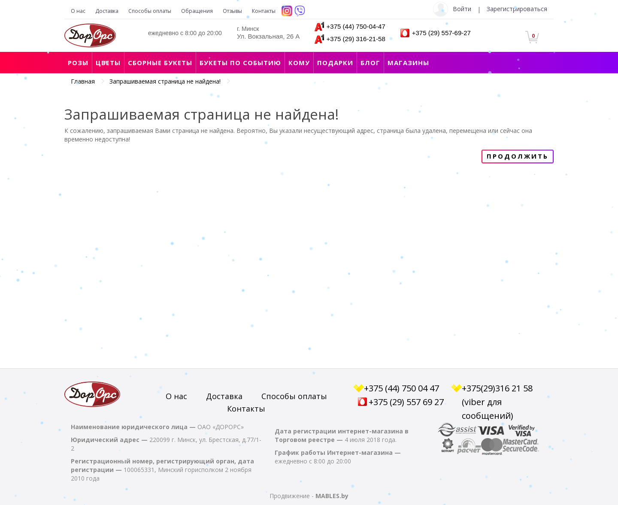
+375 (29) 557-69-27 (441, 32)
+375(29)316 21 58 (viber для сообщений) (497, 401)
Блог (370, 62)
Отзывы (232, 11)
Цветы (108, 62)
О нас (78, 11)
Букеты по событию (240, 62)
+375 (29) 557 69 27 (406, 402)
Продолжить (517, 156)
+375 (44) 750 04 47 (401, 388)
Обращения (197, 11)
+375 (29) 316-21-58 (356, 38)
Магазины (408, 62)
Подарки (335, 62)
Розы (78, 62)
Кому (299, 62)
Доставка (106, 11)
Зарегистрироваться (517, 9)
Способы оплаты (149, 11)
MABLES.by (331, 496)
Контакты (264, 11)
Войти (462, 9)
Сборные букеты (160, 62)
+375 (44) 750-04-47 (356, 26)
